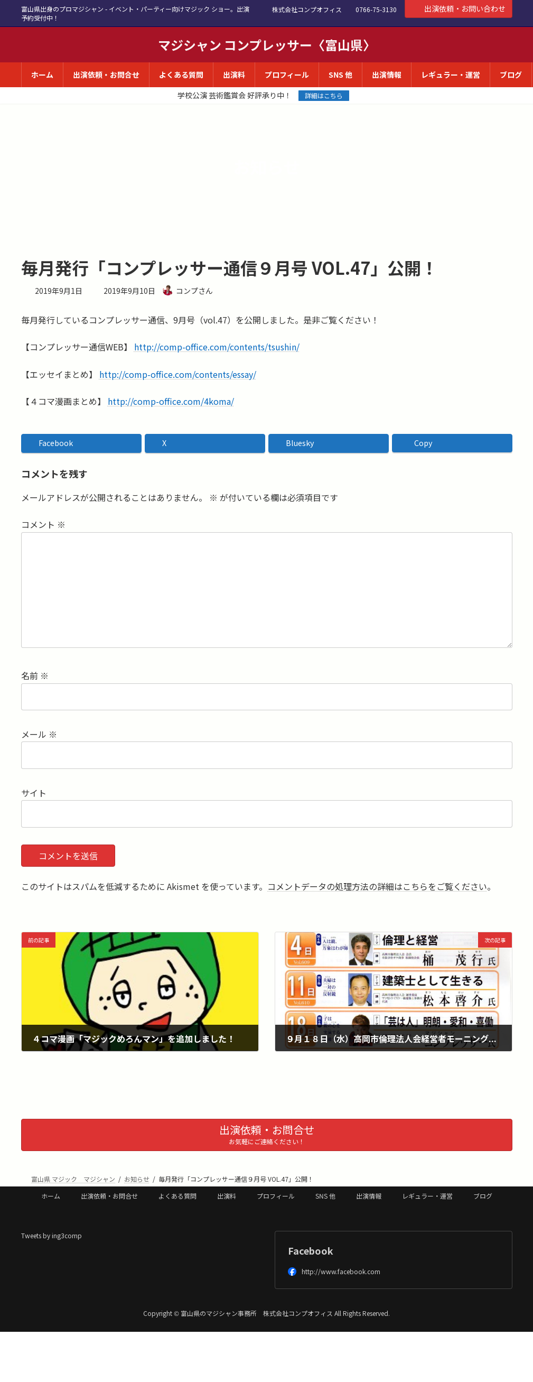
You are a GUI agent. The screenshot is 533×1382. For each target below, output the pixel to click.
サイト (33, 792)
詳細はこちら (324, 95)
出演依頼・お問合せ (109, 1195)
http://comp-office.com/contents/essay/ (177, 374)
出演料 (226, 1195)
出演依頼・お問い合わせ (459, 8)
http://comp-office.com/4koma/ (171, 401)
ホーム (50, 1195)
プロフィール (276, 1195)
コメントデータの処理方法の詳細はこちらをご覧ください (377, 886)
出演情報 (368, 1195)
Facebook (310, 1250)
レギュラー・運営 (427, 1195)
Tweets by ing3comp (51, 1235)
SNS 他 (325, 1195)
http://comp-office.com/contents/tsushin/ (217, 346)
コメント (43, 524)
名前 (35, 676)
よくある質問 (177, 1195)
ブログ (482, 1195)
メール (39, 734)
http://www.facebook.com (334, 1271)
